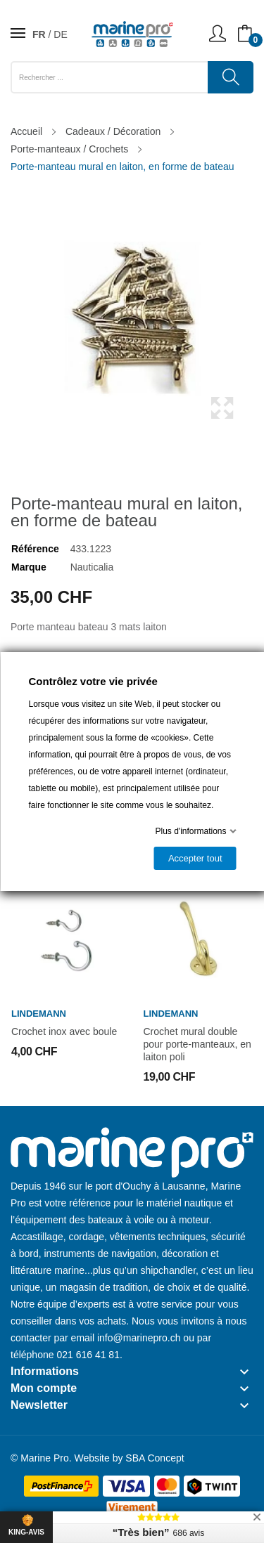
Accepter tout (195, 858)
